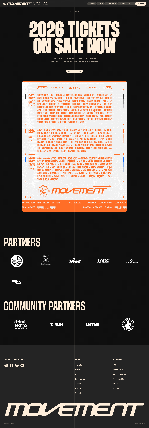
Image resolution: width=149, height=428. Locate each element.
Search (78, 393)
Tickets (78, 365)
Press (115, 383)
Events (78, 374)
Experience (80, 379)
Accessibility (118, 379)
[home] (27, 3)
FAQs (115, 365)
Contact (116, 388)
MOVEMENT (142, 423)
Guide (77, 369)
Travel (78, 383)
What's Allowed (119, 374)
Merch (78, 388)
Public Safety (118, 369)
